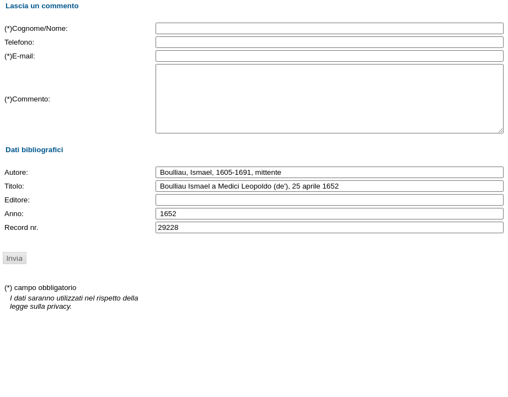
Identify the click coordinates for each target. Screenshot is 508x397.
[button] (14, 271)
